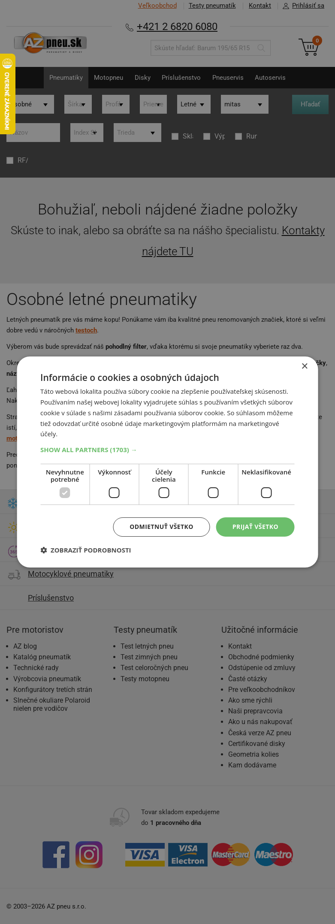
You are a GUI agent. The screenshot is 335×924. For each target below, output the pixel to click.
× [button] (304, 366)
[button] (167, 449)
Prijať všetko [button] (255, 526)
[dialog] (167, 462)
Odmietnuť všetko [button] (161, 526)
